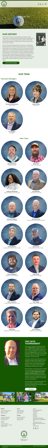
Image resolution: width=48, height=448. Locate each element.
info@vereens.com (24, 439)
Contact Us (35, 414)
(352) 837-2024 (4, 426)
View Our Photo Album (11, 62)
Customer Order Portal (37, 422)
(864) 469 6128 (20, 419)
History (34, 408)
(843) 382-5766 (4, 419)
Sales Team (35, 416)
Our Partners (35, 411)
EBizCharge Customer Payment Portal (39, 424)
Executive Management (37, 410)
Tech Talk (35, 415)
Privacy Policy (35, 425)
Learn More (31, 389)
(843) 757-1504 (4, 413)
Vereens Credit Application (38, 418)
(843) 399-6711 (20, 413)
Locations (35, 412)
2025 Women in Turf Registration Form (39, 420)
